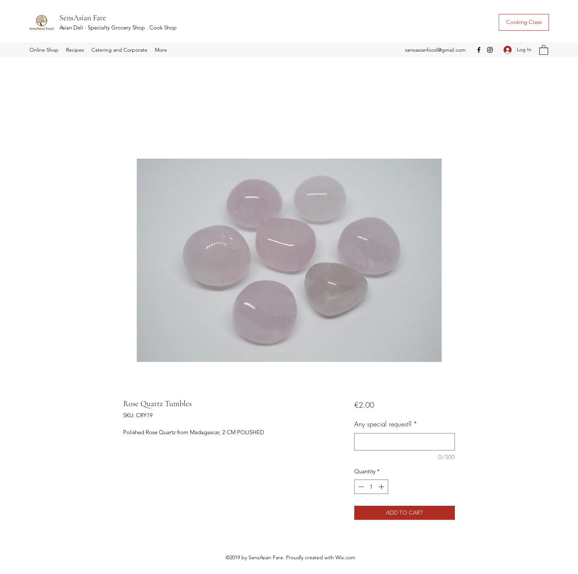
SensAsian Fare (82, 18)
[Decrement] (360, 487)
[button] (44, 49)
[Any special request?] (405, 441)
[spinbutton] (371, 487)
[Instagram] (490, 49)
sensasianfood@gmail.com (435, 49)
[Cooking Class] (524, 22)
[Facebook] (479, 49)
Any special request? (385, 423)
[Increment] (382, 487)
